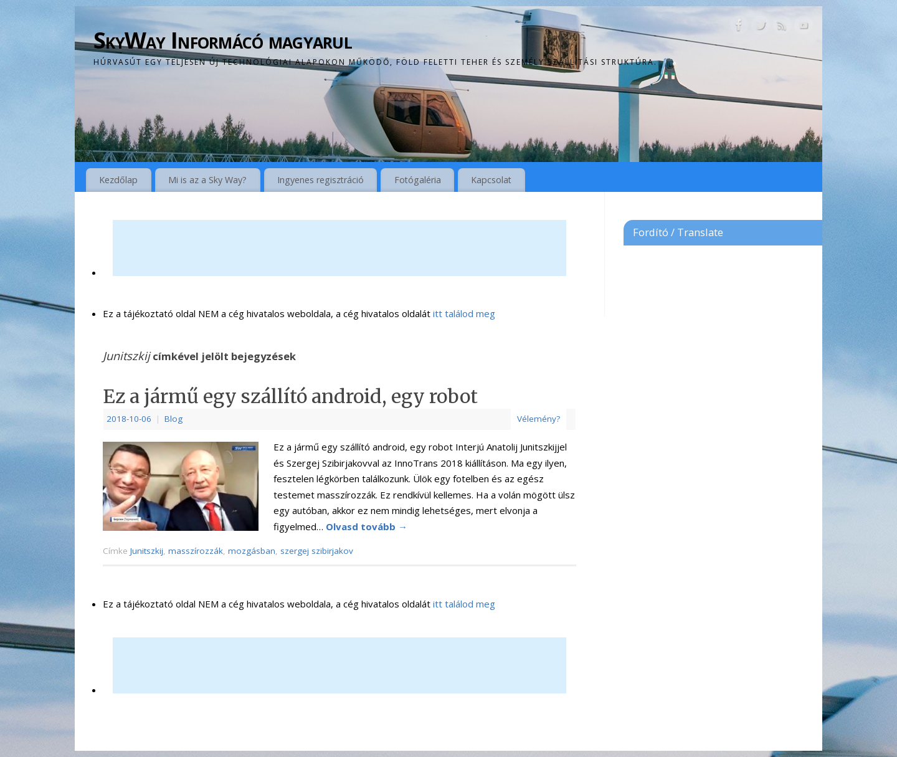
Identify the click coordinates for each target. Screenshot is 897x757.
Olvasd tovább (366, 526)
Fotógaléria (417, 180)
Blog (173, 418)
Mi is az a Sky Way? (207, 180)
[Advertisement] (339, 248)
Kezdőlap (118, 180)
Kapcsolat (491, 180)
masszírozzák (195, 550)
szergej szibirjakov (316, 550)
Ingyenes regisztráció (320, 180)
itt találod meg (462, 313)
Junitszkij (146, 550)
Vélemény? (538, 418)
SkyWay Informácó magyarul (222, 40)
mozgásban (251, 550)
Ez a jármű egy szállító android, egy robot (290, 396)
